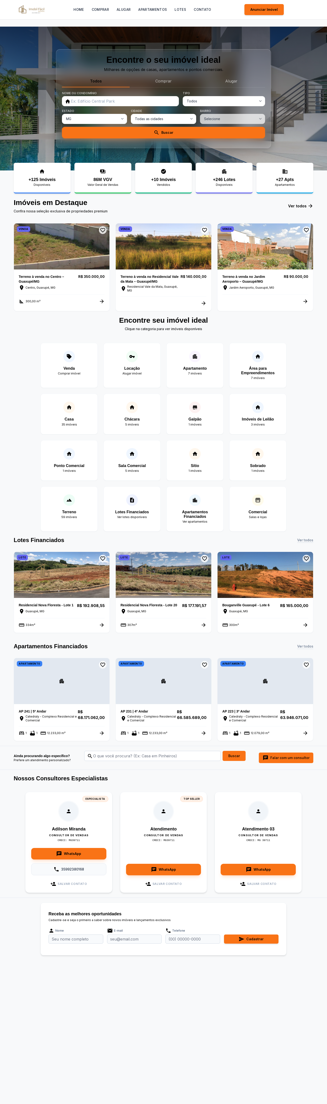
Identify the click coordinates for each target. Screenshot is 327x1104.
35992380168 (69, 869)
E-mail (115, 931)
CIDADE (136, 111)
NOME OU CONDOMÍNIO (79, 93)
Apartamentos (152, 9)
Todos (96, 81)
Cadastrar (251, 939)
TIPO (186, 93)
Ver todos (300, 206)
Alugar (124, 9)
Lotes (180, 9)
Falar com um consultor (286, 758)
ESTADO (68, 111)
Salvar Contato (68, 884)
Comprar (100, 9)
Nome (56, 931)
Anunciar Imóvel (264, 9)
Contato (202, 9)
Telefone (175, 931)
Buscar (163, 132)
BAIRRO (205, 111)
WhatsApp (68, 854)
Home (78, 9)
